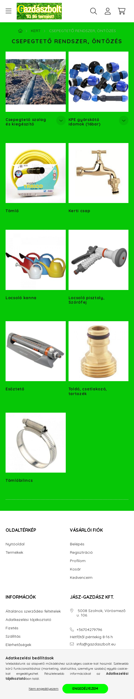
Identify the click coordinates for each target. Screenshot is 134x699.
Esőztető (15, 389)
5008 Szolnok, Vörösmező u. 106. (101, 613)
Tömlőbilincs (19, 480)
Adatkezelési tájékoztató (28, 619)
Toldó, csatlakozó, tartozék (88, 391)
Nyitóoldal (15, 544)
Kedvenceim (81, 577)
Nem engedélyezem (44, 688)
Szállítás (13, 636)
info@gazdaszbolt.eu (96, 644)
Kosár (75, 569)
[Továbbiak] (61, 120)
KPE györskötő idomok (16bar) (85, 121)
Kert (36, 30)
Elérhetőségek (18, 644)
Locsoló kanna (21, 298)
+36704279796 (89, 629)
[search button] (93, 11)
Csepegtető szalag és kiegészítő (26, 121)
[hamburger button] (8, 11)
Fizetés (12, 628)
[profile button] (107, 11)
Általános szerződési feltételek (33, 611)
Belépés (77, 544)
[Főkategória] (20, 30)
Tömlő (12, 211)
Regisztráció (81, 552)
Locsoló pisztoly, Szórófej (87, 300)
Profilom (78, 560)
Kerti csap (79, 211)
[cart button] (121, 11)
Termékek (14, 552)
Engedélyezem (85, 688)
